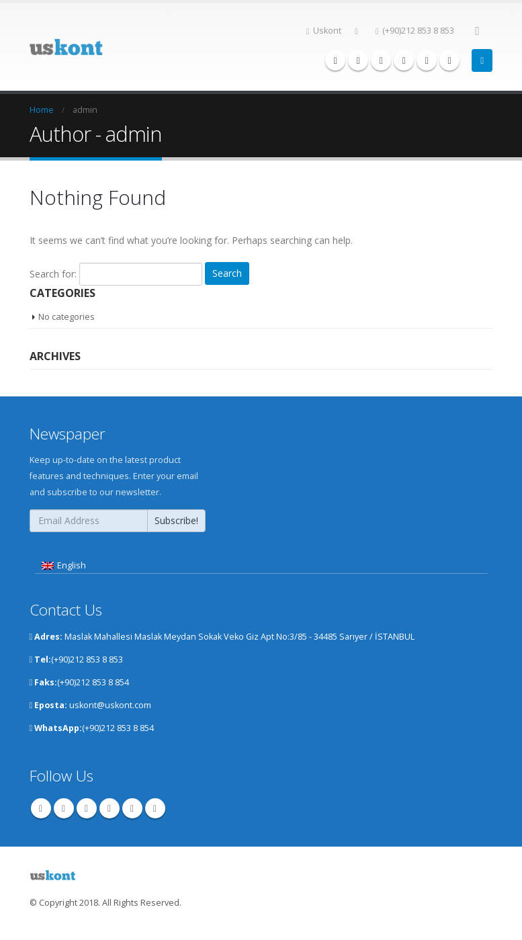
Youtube (109, 808)
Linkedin (155, 808)
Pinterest (87, 808)
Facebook (41, 808)
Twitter (64, 808)
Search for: (53, 273)
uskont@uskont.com (110, 704)
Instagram (132, 808)
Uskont (324, 30)
